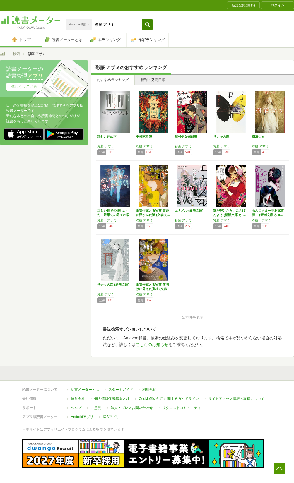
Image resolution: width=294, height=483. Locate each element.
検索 (16, 54)
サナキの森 (221, 136)
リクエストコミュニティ (181, 408)
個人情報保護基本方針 (111, 398)
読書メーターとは (85, 389)
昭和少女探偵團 (186, 136)
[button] (147, 24)
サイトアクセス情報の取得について (236, 398)
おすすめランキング (113, 80)
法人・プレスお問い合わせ (132, 408)
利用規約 (149, 389)
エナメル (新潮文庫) (189, 210)
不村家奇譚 (144, 136)
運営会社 (78, 398)
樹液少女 (258, 136)
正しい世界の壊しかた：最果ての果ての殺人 (113, 215)
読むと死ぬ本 (107, 136)
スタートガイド (120, 389)
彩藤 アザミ (105, 146)
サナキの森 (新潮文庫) (113, 284)
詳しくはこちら (24, 86)
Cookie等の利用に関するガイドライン (169, 398)
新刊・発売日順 (153, 80)
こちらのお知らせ (152, 344)
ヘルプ (76, 408)
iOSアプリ (111, 417)
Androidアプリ (82, 417)
